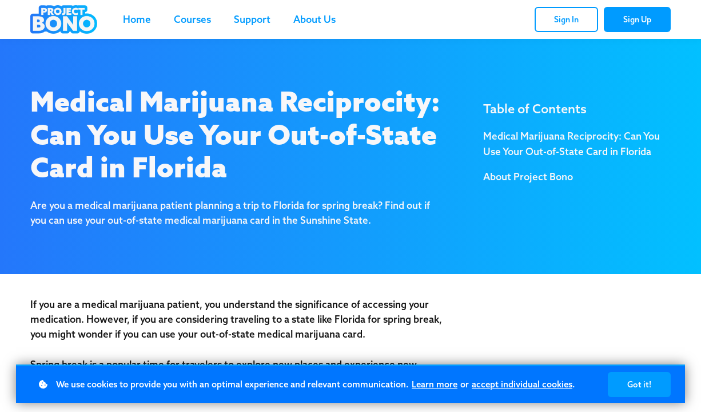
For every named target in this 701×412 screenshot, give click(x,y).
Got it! (639, 384)
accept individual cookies (522, 384)
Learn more (434, 384)
